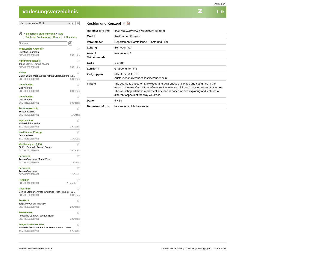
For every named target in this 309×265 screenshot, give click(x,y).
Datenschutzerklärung (172, 248)
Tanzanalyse (26, 212)
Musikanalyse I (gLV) (30, 144)
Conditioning (26, 84)
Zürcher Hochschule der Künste (35, 248)
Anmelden (219, 4)
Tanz (60, 33)
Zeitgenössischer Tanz (32, 224)
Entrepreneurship (29, 108)
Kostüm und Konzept (31, 132)
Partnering (25, 156)
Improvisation (27, 120)
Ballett (23, 72)
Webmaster (220, 248)
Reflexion (24, 180)
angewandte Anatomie (31, 48)
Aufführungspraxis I (30, 60)
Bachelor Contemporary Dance (43, 37)
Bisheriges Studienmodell (40, 33)
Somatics (24, 200)
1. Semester (70, 37)
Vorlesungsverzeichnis (50, 11)
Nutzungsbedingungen (199, 248)
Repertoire (25, 188)
